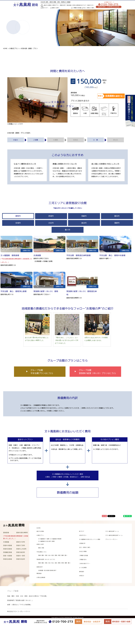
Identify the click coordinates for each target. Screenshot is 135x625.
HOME (5, 48)
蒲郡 (62, 555)
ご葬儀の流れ (82, 559)
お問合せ (81, 575)
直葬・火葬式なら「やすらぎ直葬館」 (19, 605)
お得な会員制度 (76, 5)
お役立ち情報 (82, 551)
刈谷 (49, 555)
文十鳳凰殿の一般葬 (43, 539)
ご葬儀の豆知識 (77, 7)
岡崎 (39, 555)
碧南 (39, 548)
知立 (52, 563)
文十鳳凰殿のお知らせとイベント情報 (89, 539)
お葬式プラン (14, 48)
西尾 (42, 548)
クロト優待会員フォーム (112, 531)
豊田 (42, 555)
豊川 (66, 555)
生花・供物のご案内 (88, 7)
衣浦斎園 (40, 570)
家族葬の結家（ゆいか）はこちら (46, 559)
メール (104, 516)
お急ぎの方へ (90, 5)
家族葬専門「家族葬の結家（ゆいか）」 (20, 600)
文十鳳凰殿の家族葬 (55, 539)
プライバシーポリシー (111, 539)
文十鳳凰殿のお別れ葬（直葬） (47, 541)
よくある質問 (82, 567)
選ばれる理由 (47, 5)
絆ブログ (83, 5)
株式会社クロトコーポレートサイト (18, 611)
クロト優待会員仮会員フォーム (114, 535)
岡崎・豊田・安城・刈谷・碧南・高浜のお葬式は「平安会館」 (27, 596)
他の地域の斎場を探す (50, 570)
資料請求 (81, 571)
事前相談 (69, 5)
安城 (46, 555)
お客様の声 (82, 543)
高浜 (52, 555)
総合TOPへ (45, 7)
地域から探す (55, 7)
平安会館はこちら (41, 552)
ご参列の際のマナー (84, 563)
